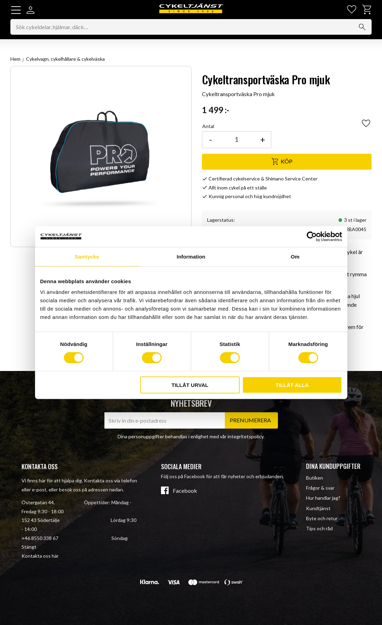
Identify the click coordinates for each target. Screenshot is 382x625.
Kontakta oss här (40, 556)
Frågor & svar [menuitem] (320, 488)
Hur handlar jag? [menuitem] (323, 498)
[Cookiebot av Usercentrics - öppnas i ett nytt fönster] (311, 236)
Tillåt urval (189, 385)
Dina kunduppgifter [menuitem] (333, 466)
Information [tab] (191, 256)
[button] (16, 10)
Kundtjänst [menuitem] (318, 508)
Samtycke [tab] (87, 256)
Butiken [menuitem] (314, 478)
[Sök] (362, 27)
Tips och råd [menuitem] (319, 528)
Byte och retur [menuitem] (322, 518)
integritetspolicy (245, 436)
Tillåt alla (291, 385)
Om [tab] (295, 256)
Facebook (185, 490)
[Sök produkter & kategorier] (191, 27)
